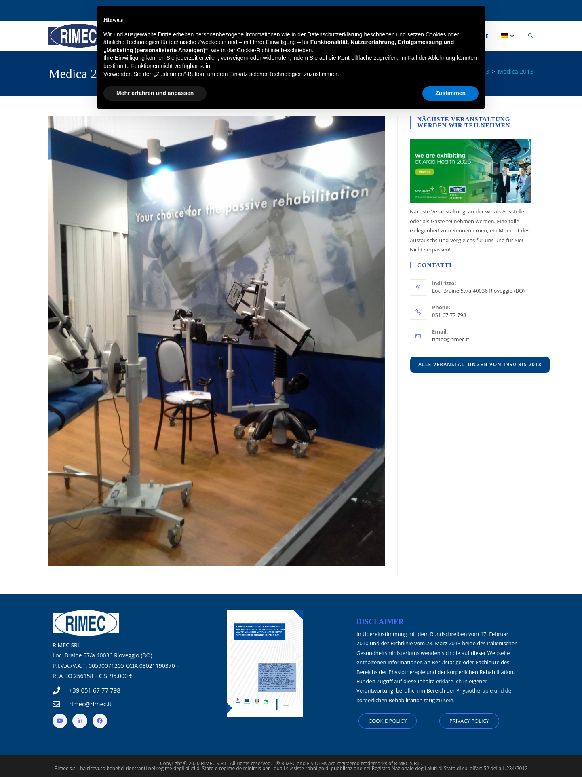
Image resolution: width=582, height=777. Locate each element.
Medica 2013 (516, 71)
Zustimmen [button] (450, 93)
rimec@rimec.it (450, 339)
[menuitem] (508, 36)
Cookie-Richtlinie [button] (258, 50)
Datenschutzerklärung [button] (334, 34)
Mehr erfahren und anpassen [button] (155, 93)
